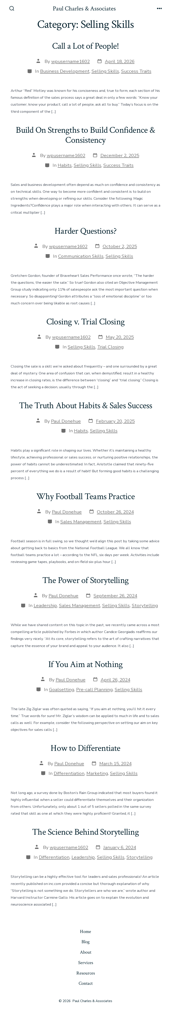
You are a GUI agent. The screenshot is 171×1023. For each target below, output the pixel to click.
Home (85, 932)
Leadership (45, 605)
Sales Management (81, 522)
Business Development (65, 71)
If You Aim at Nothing (85, 664)
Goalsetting (61, 689)
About (85, 952)
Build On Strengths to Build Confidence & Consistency (85, 135)
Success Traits (136, 71)
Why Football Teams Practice (85, 496)
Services (85, 963)
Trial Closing (110, 347)
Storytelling (145, 605)
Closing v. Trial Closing (85, 322)
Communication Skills (81, 256)
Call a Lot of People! (85, 46)
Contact (86, 983)
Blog (85, 942)
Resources (85, 973)
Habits (65, 165)
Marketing (97, 773)
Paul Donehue (66, 421)
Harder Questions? (85, 231)
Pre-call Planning (94, 689)
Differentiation (69, 773)
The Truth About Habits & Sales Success (85, 405)
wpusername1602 (70, 61)
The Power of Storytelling (85, 580)
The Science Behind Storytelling (85, 832)
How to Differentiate (85, 748)
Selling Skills (105, 71)
